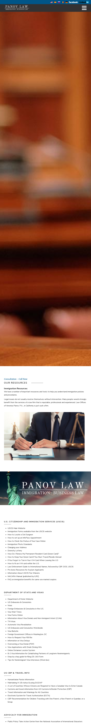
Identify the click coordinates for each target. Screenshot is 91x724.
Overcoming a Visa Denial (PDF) (21, 644)
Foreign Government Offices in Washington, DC (27, 634)
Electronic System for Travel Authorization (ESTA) (29, 695)
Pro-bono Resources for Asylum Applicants (26, 570)
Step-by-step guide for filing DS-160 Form (25, 656)
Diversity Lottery (15, 550)
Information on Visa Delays (19, 640)
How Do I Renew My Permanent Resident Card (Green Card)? (33, 554)
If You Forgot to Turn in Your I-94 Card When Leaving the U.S (33, 560)
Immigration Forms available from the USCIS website (30, 531)
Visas (10, 605)
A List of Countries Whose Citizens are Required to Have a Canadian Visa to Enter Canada (45, 686)
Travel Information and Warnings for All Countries (28, 692)
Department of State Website (20, 599)
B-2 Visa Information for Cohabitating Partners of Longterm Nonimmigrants (39, 653)
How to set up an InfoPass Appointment (24, 538)
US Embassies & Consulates (19, 602)
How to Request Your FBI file (20, 637)
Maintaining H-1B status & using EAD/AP (25, 682)
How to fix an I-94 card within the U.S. (23, 563)
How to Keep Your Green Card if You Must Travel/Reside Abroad (34, 557)
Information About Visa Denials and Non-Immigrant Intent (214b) (35, 618)
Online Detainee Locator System (21, 650)
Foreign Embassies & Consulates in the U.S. (26, 608)
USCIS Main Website (16, 528)
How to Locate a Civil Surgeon (20, 534)
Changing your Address (17, 547)
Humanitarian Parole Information (21, 679)
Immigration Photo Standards (20, 544)
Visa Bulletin (13, 631)
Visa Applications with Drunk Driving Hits (25, 647)
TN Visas (11, 621)
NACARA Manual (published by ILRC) (23, 576)
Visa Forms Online (15, 615)
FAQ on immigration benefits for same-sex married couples (32, 579)
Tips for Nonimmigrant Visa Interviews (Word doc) (28, 660)
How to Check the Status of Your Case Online (27, 541)
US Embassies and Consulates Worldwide (25, 628)
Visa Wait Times (15, 612)
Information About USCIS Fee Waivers (24, 573)
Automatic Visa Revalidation (19, 624)
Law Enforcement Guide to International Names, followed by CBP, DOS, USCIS (40, 566)
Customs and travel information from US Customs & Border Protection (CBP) (40, 689)
